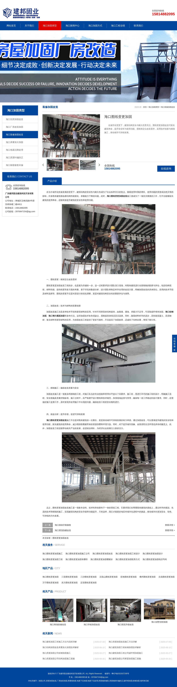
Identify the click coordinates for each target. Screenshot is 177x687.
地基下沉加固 (82, 681)
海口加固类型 (50, 25)
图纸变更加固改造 (61, 538)
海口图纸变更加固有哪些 (76, 559)
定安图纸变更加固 (88, 582)
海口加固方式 (95, 25)
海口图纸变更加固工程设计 (128, 553)
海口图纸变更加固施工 (52, 553)
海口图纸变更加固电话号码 (155, 559)
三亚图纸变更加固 (69, 577)
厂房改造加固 (62, 681)
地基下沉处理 (93, 681)
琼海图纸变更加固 (128, 577)
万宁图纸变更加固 (50, 582)
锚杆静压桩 (144, 681)
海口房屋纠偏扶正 (14, 157)
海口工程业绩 (118, 25)
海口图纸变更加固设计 (153, 553)
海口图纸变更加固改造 (103, 553)
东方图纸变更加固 (69, 582)
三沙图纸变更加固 (88, 577)
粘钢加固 (136, 681)
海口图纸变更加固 (50, 577)
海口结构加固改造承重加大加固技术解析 (60, 647)
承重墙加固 (72, 681)
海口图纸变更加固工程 (52, 559)
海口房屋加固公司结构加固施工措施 (58, 658)
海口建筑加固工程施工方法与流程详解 (59, 642)
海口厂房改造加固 (14, 127)
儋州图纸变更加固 (147, 577)
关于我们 (29, 25)
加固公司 (42, 681)
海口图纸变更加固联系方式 (128, 559)
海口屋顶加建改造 (63, 530)
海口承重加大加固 (14, 142)
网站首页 (11, 25)
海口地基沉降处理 (14, 150)
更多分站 (171, 2)
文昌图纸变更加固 (166, 577)
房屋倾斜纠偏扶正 (116, 681)
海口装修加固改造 (14, 134)
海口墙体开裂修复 (63, 525)
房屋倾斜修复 (103, 681)
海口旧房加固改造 (14, 119)
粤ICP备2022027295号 (120, 674)
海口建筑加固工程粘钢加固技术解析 (125, 647)
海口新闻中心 (72, 25)
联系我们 (157, 2)
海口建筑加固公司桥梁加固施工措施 (125, 658)
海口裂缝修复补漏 (14, 165)
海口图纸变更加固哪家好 (102, 559)
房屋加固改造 (51, 681)
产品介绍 (52, 181)
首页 (145, 107)
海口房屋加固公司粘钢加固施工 (56, 653)
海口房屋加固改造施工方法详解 (123, 642)
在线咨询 (166, 168)
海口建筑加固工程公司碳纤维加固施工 (126, 653)
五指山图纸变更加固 (108, 577)
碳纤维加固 (128, 681)
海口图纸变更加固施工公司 (77, 553)
